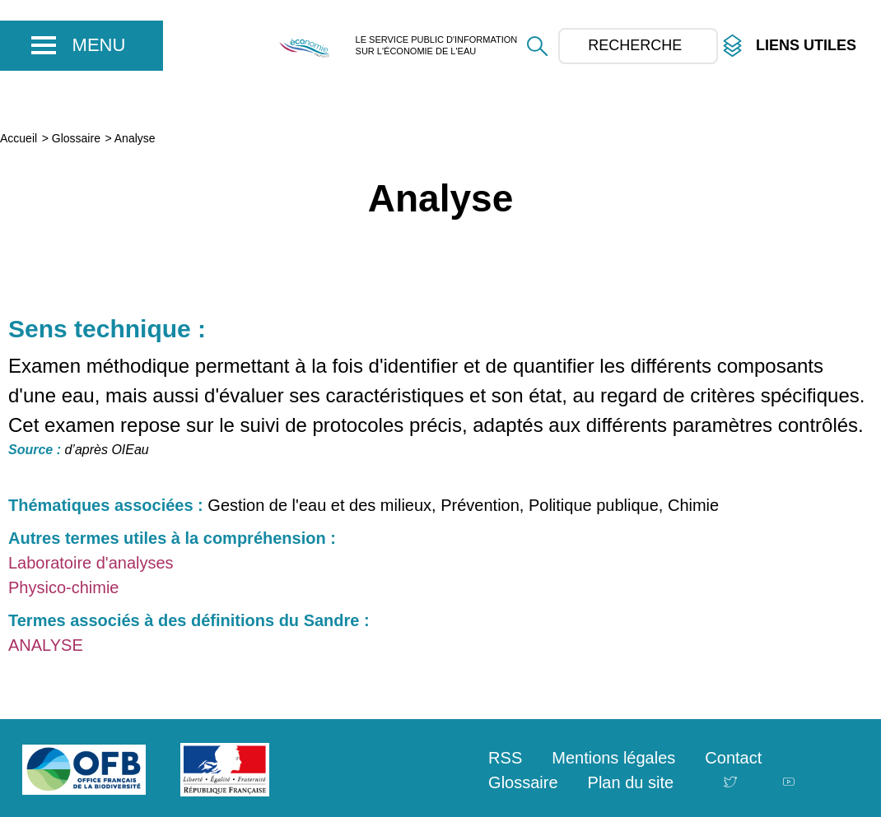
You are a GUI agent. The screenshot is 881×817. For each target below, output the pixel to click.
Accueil (18, 138)
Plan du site (631, 782)
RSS (505, 758)
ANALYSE (45, 645)
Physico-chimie (63, 587)
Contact (733, 758)
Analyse (135, 138)
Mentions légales (613, 758)
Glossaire (76, 138)
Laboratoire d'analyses (91, 563)
